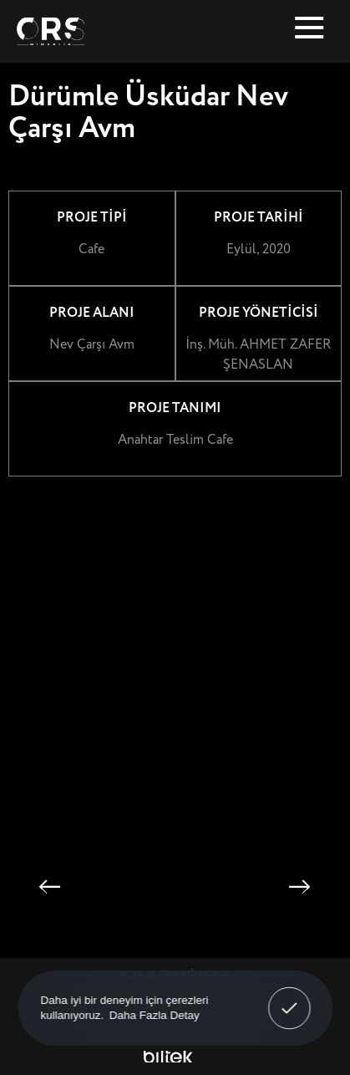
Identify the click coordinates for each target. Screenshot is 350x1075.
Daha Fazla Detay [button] (154, 1014)
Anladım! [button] (289, 996)
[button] (49, 887)
